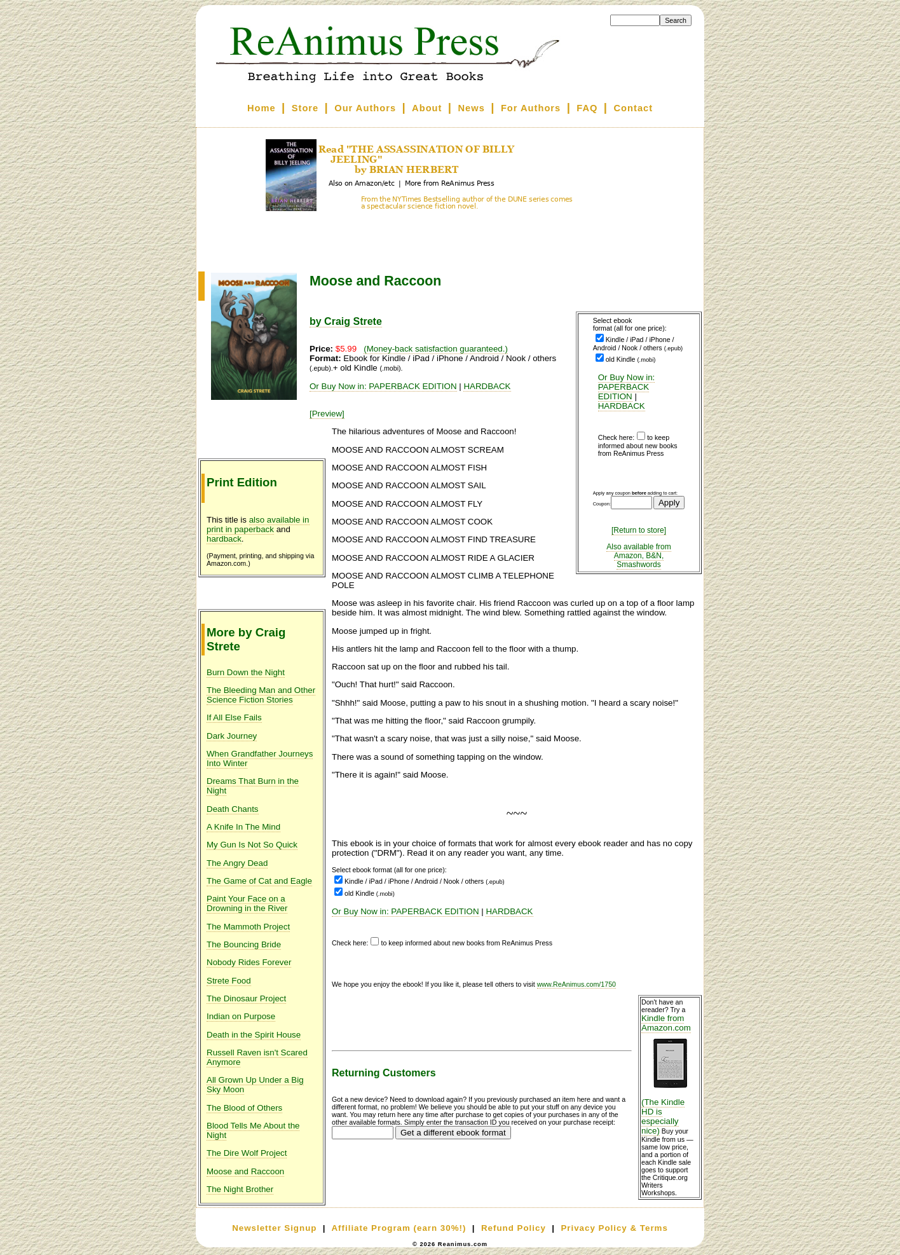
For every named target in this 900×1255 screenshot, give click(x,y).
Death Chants (233, 809)
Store (305, 108)
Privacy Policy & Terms (614, 1228)
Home (261, 108)
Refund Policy (513, 1228)
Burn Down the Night (246, 672)
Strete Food (229, 980)
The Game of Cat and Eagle (259, 881)
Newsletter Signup (274, 1228)
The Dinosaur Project (246, 998)
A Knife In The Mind (243, 827)
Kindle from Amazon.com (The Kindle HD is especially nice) (670, 1074)
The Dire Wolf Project (247, 1153)
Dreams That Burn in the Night (253, 785)
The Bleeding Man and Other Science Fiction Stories (261, 694)
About (427, 108)
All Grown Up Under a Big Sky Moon (255, 1084)
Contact (633, 108)
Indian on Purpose (241, 1016)
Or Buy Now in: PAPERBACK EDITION (626, 387)
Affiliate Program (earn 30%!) (398, 1228)
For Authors (531, 108)
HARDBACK (621, 406)
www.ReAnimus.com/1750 (576, 984)
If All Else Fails (234, 717)
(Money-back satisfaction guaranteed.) (436, 348)
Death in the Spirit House (254, 1034)
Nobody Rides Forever (249, 962)
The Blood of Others (244, 1108)
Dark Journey (232, 736)
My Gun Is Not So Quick (252, 844)
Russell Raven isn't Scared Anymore (257, 1057)
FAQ (586, 108)
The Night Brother (240, 1189)
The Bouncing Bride (244, 944)
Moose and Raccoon (245, 1171)
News (471, 108)
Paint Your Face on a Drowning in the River (247, 903)
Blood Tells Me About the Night (253, 1130)
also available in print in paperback (258, 524)
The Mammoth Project (248, 926)
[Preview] (327, 413)
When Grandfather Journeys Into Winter (260, 758)
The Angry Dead (237, 863)
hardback (224, 539)
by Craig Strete (346, 321)
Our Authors (365, 108)
